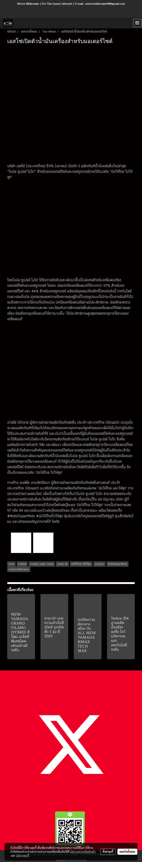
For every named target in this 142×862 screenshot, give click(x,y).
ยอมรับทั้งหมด (127, 851)
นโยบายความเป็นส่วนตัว (83, 851)
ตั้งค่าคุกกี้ (108, 851)
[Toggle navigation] (137, 23)
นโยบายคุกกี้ (22, 855)
